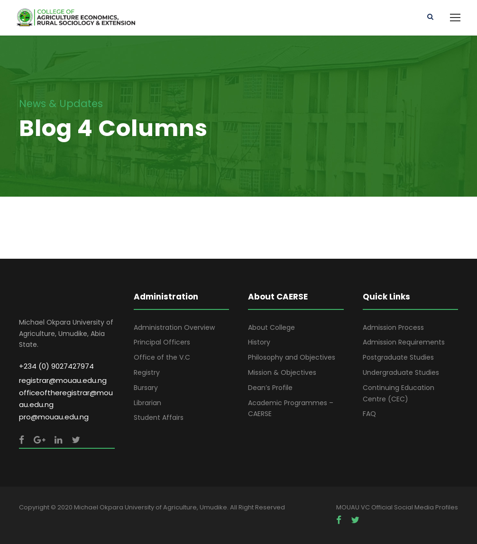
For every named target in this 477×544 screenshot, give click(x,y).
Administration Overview (174, 327)
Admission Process (393, 327)
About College (271, 327)
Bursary (146, 387)
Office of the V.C (162, 357)
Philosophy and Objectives (291, 357)
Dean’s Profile (270, 387)
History (259, 342)
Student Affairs (158, 417)
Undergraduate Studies (401, 372)
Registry (147, 372)
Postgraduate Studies (398, 357)
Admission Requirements (404, 342)
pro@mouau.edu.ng (54, 417)
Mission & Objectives (282, 372)
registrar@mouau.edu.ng (63, 380)
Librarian (147, 403)
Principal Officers (162, 342)
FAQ (369, 413)
